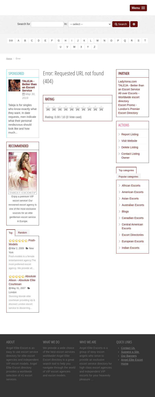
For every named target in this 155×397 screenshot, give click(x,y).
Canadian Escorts (133, 218)
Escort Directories (133, 234)
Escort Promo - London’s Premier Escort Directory (129, 108)
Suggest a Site (130, 351)
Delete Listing (130, 147)
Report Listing (130, 134)
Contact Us (128, 347)
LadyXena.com (127, 81)
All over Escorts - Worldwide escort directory (128, 97)
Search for (40, 24)
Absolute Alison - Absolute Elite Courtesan (22, 280)
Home (9, 58)
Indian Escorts (130, 247)
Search (121, 24)
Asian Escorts (130, 198)
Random (22, 232)
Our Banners (129, 355)
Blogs (125, 211)
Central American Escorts (132, 226)
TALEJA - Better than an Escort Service (29, 86)
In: (87, 24)
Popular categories (128, 176)
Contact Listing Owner (131, 155)
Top (11, 232)
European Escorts (133, 241)
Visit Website (129, 140)
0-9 (11, 40)
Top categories (126, 170)
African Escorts (131, 185)
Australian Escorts (133, 205)
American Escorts (133, 192)
